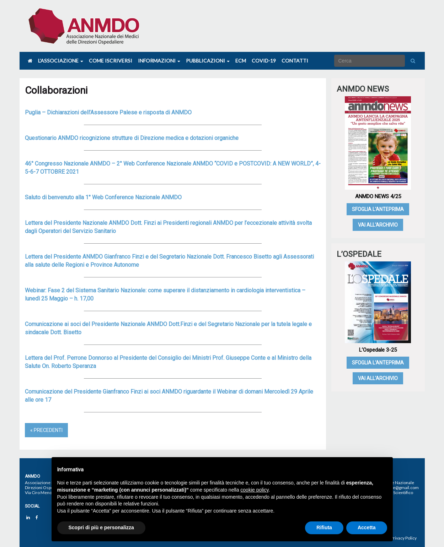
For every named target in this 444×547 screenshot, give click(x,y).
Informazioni (159, 61)
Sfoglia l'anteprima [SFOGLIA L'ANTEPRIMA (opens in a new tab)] (378, 209)
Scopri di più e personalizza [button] (101, 527)
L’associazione (60, 61)
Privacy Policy (404, 538)
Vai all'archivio (378, 225)
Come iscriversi (110, 61)
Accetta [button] (367, 527)
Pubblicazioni (208, 61)
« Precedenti (46, 430)
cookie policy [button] (254, 490)
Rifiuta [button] (324, 527)
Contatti (295, 61)
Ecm (240, 61)
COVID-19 (264, 61)
